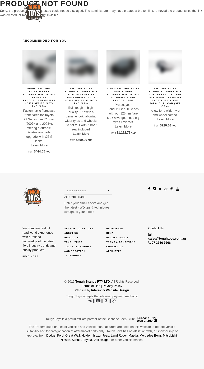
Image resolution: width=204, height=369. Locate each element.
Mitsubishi (170, 335)
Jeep (105, 335)
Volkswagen (102, 340)
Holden (86, 335)
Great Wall (72, 335)
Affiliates (114, 251)
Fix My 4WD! (130, 8)
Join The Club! (75, 197)
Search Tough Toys (78, 228)
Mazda (133, 335)
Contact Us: (156, 228)
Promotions (115, 228)
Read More (30, 256)
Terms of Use (91, 286)
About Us (71, 233)
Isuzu (97, 335)
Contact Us (152, 8)
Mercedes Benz (150, 335)
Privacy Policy (117, 237)
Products (71, 8)
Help (109, 233)
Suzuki (76, 340)
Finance (91, 8)
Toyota (87, 340)
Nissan (65, 340)
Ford (60, 335)
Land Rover (119, 335)
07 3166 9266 (159, 242)
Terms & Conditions (121, 242)
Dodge (50, 335)
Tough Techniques (78, 246)
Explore (109, 8)
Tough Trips (73, 242)
